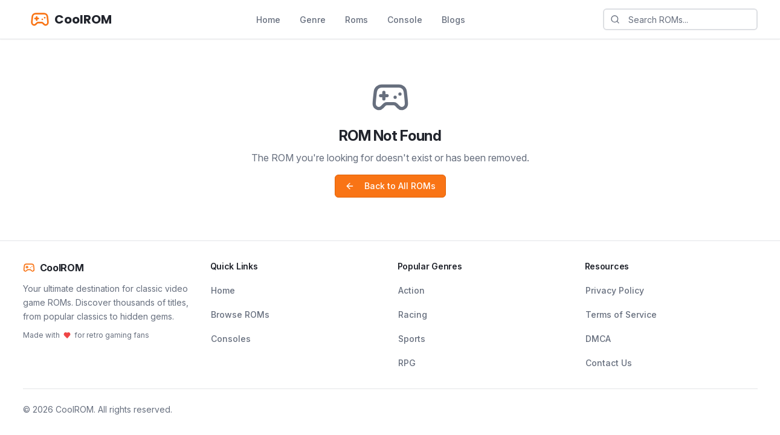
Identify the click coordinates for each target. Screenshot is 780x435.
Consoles (231, 339)
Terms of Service (621, 314)
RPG (407, 363)
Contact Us (608, 363)
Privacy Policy (614, 290)
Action (411, 290)
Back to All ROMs (390, 186)
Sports (411, 339)
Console (404, 19)
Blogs (453, 19)
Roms (356, 19)
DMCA (598, 339)
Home (268, 19)
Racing (412, 314)
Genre (313, 19)
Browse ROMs (240, 314)
